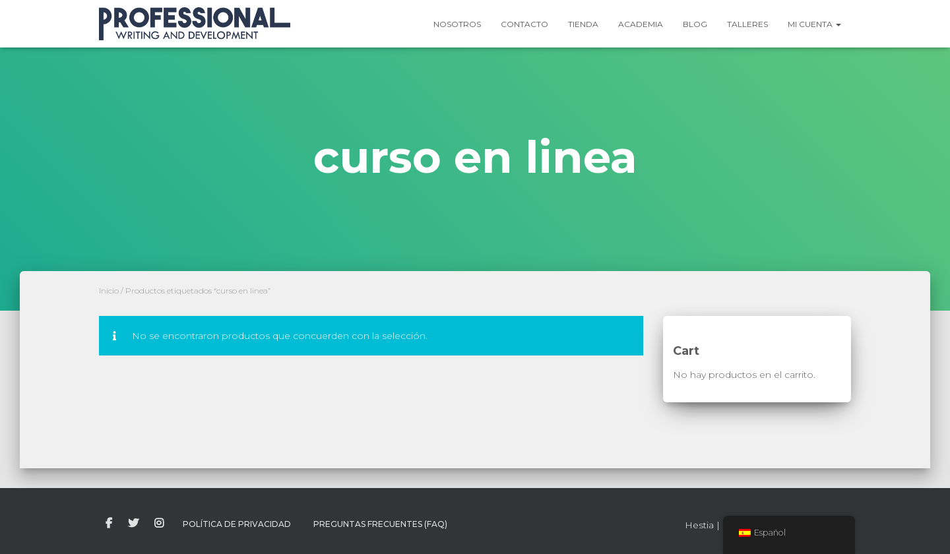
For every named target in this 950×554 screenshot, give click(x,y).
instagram (159, 523)
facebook (109, 523)
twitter (133, 523)
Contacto (524, 24)
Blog (695, 24)
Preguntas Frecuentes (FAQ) (380, 524)
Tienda (583, 24)
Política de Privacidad (237, 524)
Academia (640, 24)
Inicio (109, 290)
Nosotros (457, 24)
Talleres (747, 24)
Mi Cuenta (814, 24)
